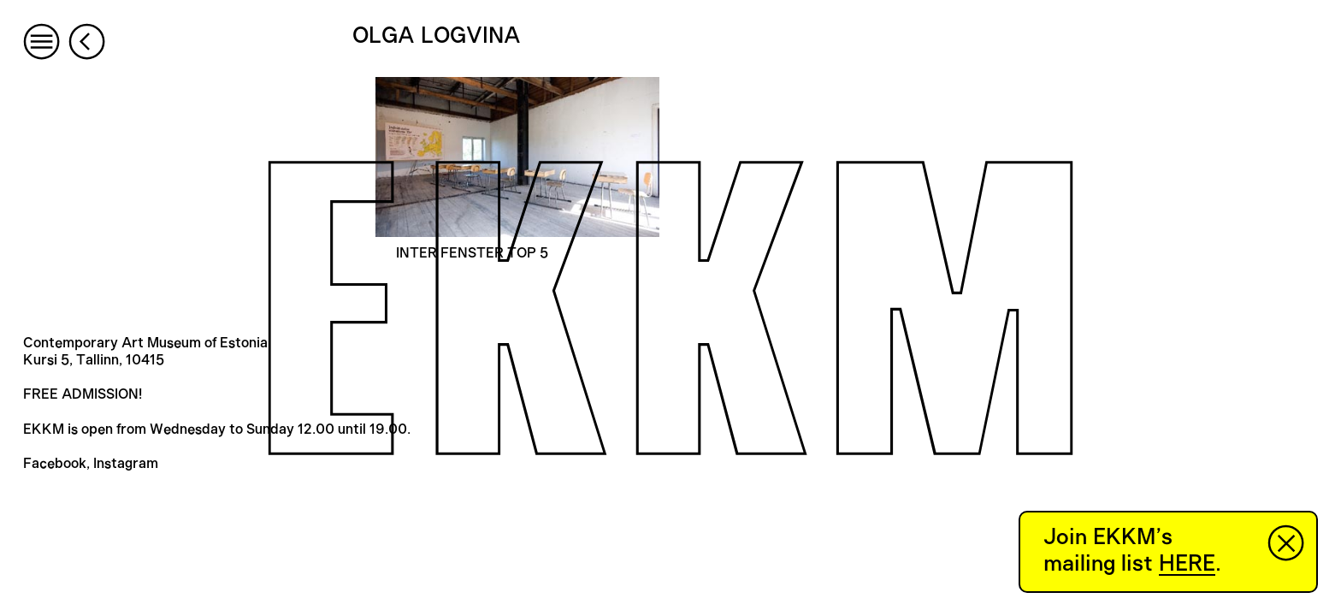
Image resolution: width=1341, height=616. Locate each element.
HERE (1187, 564)
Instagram (125, 464)
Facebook (54, 464)
